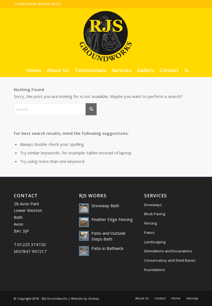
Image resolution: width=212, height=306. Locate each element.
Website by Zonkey (85, 298)
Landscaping (154, 241)
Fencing (150, 223)
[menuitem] (34, 70)
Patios (149, 232)
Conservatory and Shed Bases (169, 260)
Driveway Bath (105, 205)
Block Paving (154, 213)
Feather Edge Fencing (112, 219)
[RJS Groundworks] (106, 35)
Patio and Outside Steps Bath (108, 236)
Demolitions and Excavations (168, 250)
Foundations (154, 269)
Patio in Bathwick (107, 248)
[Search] (185, 70)
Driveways (153, 204)
